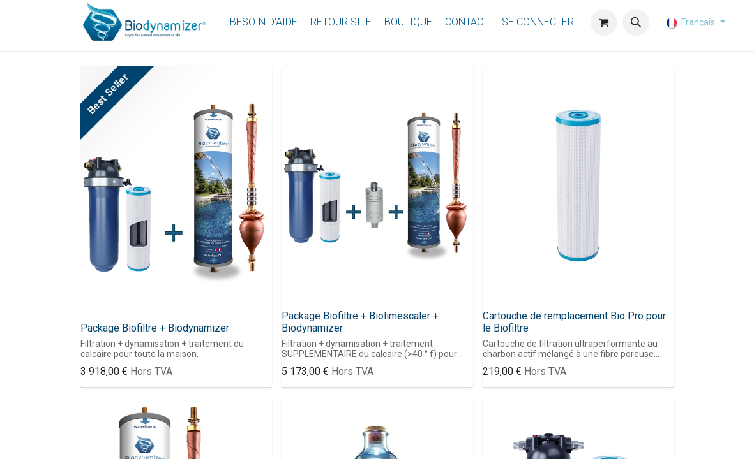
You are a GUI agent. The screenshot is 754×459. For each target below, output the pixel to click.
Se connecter (538, 22)
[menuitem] (264, 23)
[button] (635, 22)
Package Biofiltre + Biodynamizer (154, 328)
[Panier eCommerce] (604, 22)
